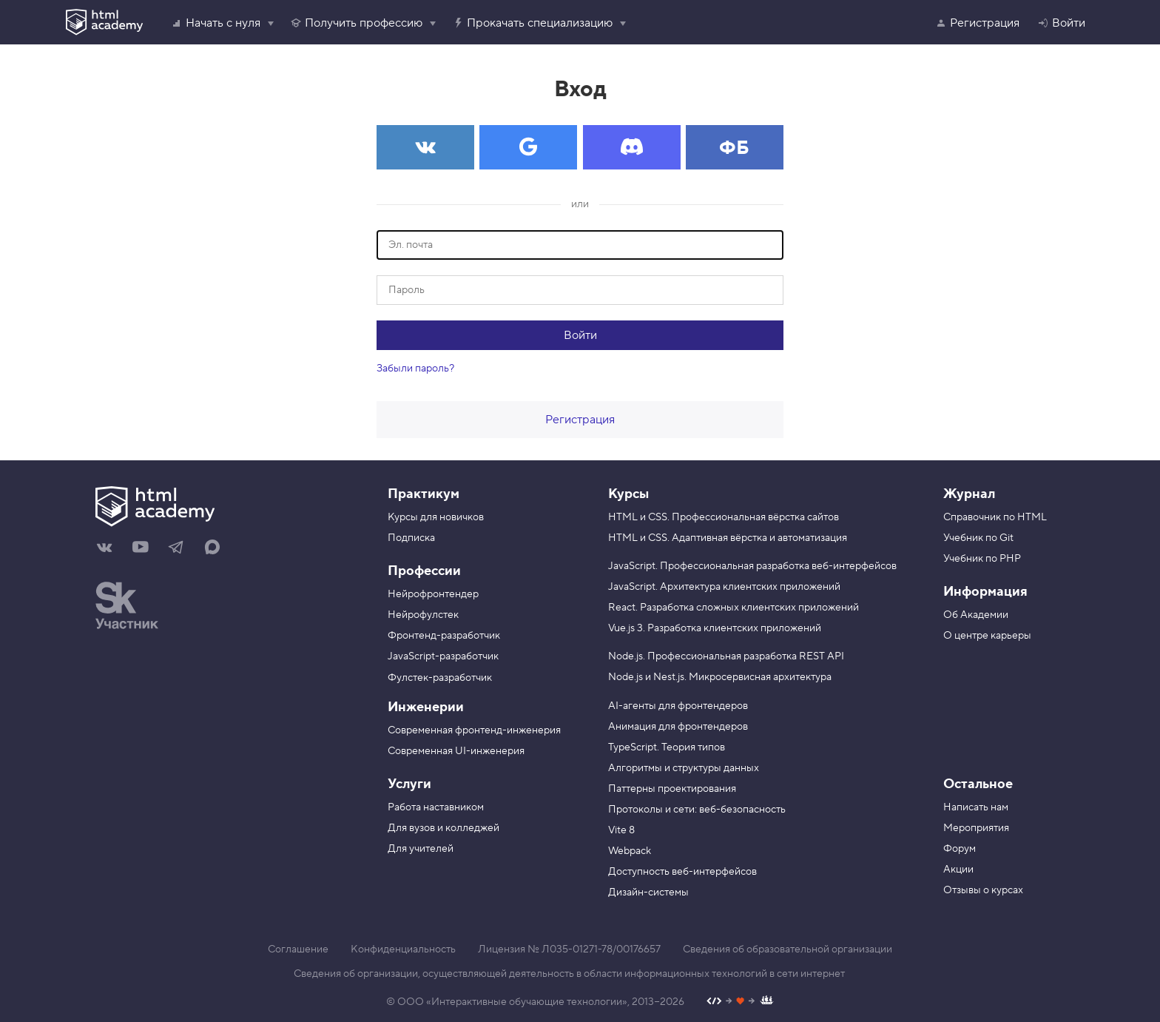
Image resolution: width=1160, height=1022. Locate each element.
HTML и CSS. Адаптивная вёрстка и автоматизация (727, 538)
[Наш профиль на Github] (740, 1002)
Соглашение (298, 949)
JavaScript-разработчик (443, 656)
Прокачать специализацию (532, 23)
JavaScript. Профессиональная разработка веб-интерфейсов (752, 566)
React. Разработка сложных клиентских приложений (733, 607)
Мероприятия (976, 828)
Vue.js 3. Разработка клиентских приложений (714, 628)
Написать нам (975, 807)
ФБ (734, 148)
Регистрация (977, 23)
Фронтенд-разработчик (444, 635)
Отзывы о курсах (983, 890)
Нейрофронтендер (433, 594)
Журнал (969, 494)
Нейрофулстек (423, 615)
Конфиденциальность (403, 949)
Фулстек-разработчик (440, 678)
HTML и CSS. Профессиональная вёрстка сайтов (723, 517)
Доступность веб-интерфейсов (682, 871)
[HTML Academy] (104, 22)
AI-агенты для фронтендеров (678, 706)
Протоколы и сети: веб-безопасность (697, 809)
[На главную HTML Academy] (223, 508)
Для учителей (420, 848)
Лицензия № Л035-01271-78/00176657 (569, 949)
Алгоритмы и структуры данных (683, 768)
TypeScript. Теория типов (666, 747)
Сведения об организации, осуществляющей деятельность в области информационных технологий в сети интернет (569, 974)
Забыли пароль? (415, 368)
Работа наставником (436, 807)
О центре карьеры (987, 635)
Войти (1061, 23)
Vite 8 (621, 830)
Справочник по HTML (995, 517)
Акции (958, 869)
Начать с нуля (215, 23)
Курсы (628, 494)
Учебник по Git (978, 538)
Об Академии (975, 615)
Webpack (629, 851)
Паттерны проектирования (672, 789)
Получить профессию (356, 23)
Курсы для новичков (436, 517)
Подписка (411, 538)
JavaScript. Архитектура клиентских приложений (724, 587)
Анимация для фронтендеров (678, 726)
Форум (959, 848)
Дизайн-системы (648, 892)
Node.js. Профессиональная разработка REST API (726, 656)
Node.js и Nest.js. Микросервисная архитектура (720, 677)
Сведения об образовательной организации (787, 949)
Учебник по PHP (982, 558)
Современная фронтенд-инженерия (474, 730)
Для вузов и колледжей (443, 828)
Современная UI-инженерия (456, 751)
